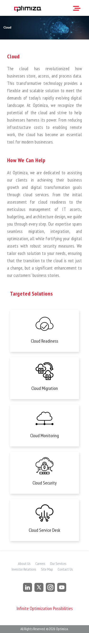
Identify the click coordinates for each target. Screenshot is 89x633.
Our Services (58, 563)
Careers (40, 563)
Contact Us (65, 569)
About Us (24, 563)
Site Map (47, 569)
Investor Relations (24, 569)
